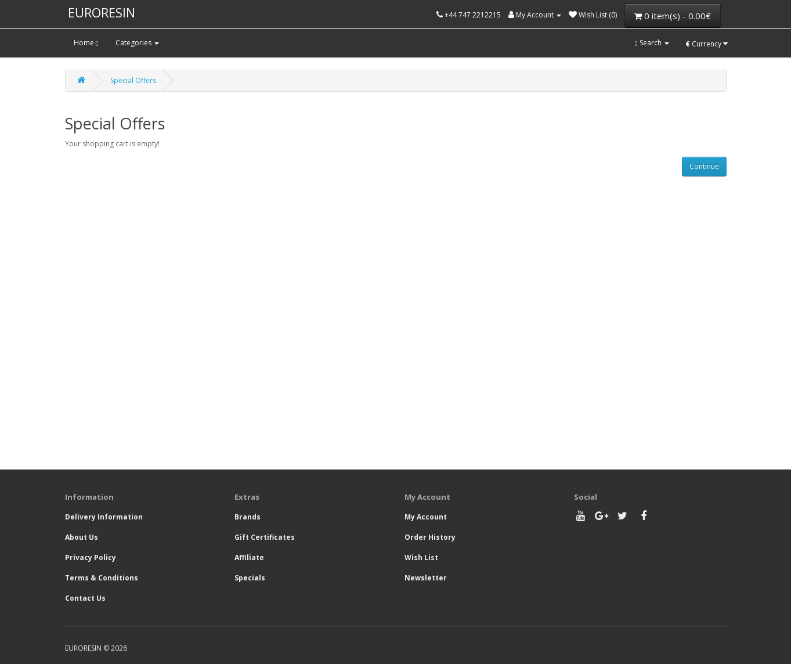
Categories (137, 43)
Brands (247, 517)
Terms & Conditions (101, 578)
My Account (425, 517)
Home (86, 43)
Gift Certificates (264, 537)
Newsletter (425, 578)
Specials (249, 578)
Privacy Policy (90, 557)
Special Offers (133, 80)
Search (652, 43)
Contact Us (85, 598)
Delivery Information (104, 517)
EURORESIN (101, 12)
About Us (81, 537)
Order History (430, 537)
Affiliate (249, 557)
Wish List (421, 557)
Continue (704, 166)
